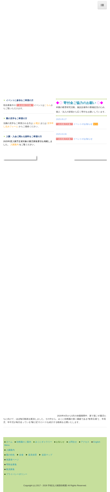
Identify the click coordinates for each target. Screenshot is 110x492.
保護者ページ (12, 459)
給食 (21, 455)
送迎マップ (47, 455)
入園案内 (10, 450)
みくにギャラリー (43, 442)
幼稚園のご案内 (23, 442)
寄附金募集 (11, 464)
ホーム (9, 442)
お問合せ (72, 442)
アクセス (85, 442)
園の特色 (10, 455)
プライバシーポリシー (16, 474)
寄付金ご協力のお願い (79, 103)
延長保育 (32, 455)
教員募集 (10, 469)
